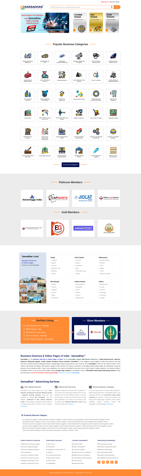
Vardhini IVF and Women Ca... (56, 449)
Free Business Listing (104, 444)
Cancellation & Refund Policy (82, 458)
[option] (112, 23)
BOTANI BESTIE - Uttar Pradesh (34, 332)
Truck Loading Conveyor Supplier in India (58, 422)
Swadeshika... (51, 463)
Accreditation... (26, 452)
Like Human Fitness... (53, 458)
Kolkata (54, 284)
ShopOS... (50, 452)
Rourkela (102, 289)
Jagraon (54, 263)
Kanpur (78, 263)
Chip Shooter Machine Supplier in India (59, 424)
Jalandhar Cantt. (56, 268)
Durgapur (54, 289)
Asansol (54, 292)
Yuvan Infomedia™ (68, 472)
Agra (77, 268)
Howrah (54, 287)
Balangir (102, 298)
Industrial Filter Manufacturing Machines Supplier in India (89, 422)
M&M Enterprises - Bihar (32, 329)
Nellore (78, 292)
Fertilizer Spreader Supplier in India (74, 426)
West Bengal (54, 281)
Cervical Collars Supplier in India (53, 426)
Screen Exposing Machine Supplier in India (86, 428)
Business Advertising (104, 449)
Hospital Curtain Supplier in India (103, 424)
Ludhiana (54, 260)
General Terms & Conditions (81, 452)
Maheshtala (55, 298)
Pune (101, 265)
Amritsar (54, 265)
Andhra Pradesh (80, 281)
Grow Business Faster (104, 452)
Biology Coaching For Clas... (30, 461)
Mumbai (102, 263)
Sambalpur (103, 295)
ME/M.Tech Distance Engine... (30, 444)
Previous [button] (73, 332)
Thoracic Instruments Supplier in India (34, 424)
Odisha (101, 281)
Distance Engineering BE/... (30, 447)
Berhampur (103, 292)
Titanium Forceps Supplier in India (77, 419)
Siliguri (53, 295)
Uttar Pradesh (79, 257)
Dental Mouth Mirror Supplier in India (33, 422)
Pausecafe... (50, 447)
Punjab (52, 257)
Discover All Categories (70, 165)
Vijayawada (79, 287)
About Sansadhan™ (79, 447)
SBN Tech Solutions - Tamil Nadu (35, 336)
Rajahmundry (79, 298)
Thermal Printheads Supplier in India (33, 430)
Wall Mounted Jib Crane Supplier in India (98, 426)
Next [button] (119, 332)
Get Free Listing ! (110, 2)
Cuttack (102, 287)
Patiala (53, 273)
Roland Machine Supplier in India (82, 424)
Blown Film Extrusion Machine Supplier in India (36, 428)
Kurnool (78, 295)
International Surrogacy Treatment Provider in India (62, 430)
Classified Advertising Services (107, 458)
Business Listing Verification (106, 447)
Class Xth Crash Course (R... (30, 458)
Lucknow (78, 260)
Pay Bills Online (77, 444)
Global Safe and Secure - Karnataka (36, 326)
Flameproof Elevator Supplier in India (54, 419)
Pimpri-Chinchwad (105, 273)
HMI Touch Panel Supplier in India (62, 428)
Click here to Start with (68, 373)
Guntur (78, 289)
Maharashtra (103, 257)
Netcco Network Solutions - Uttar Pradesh (38, 339)
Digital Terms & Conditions (81, 455)
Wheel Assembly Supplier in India (99, 419)
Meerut (78, 273)
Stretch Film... (51, 461)
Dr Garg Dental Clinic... (54, 455)
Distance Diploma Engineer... (30, 449)
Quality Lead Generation (106, 455)
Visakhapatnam (80, 284)
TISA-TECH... (50, 444)
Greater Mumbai (104, 260)
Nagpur (102, 268)
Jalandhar (54, 271)
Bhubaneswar (104, 284)
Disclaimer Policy (78, 463)
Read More (24, 406)
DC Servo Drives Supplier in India (32, 426)
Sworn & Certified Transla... (30, 455)
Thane (102, 271)
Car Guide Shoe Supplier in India (32, 419)
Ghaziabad (79, 265)
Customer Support (78, 449)
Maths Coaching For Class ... (30, 463)
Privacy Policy (77, 461)
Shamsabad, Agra (81, 271)
